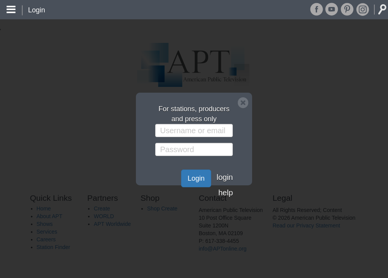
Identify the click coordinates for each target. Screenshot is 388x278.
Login (196, 178)
